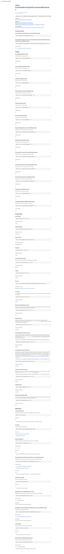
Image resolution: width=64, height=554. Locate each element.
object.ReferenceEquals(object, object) (37, 27)
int (15, 63)
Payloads (16, 277)
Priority (16, 301)
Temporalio (20, 12)
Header (16, 254)
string (16, 223)
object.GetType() (27, 27)
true (16, 453)
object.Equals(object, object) (20, 27)
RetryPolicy (17, 329)
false (39, 453)
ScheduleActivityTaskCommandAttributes (26, 22)
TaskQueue (17, 391)
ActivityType (17, 233)
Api (22, 12)
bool (16, 405)
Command (25, 12)
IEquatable (17, 23)
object (16, 19)
